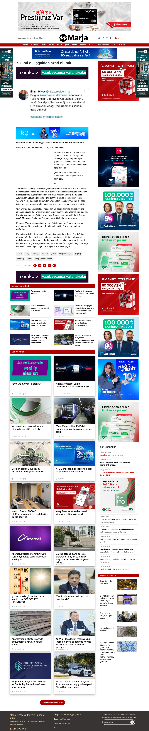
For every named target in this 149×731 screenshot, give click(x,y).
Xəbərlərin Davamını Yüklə (52, 702)
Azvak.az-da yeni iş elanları (111, 455)
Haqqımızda (21, 38)
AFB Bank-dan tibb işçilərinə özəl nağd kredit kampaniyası (38, 323)
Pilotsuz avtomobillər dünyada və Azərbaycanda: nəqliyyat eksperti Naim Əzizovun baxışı (84, 340)
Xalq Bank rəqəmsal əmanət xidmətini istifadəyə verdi (83, 323)
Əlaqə (41, 38)
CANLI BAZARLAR (118, 45)
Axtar (118, 38)
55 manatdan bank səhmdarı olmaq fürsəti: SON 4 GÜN (40, 308)
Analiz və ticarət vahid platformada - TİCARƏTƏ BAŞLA (84, 293)
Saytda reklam (32, 38)
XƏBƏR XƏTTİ (103, 45)
